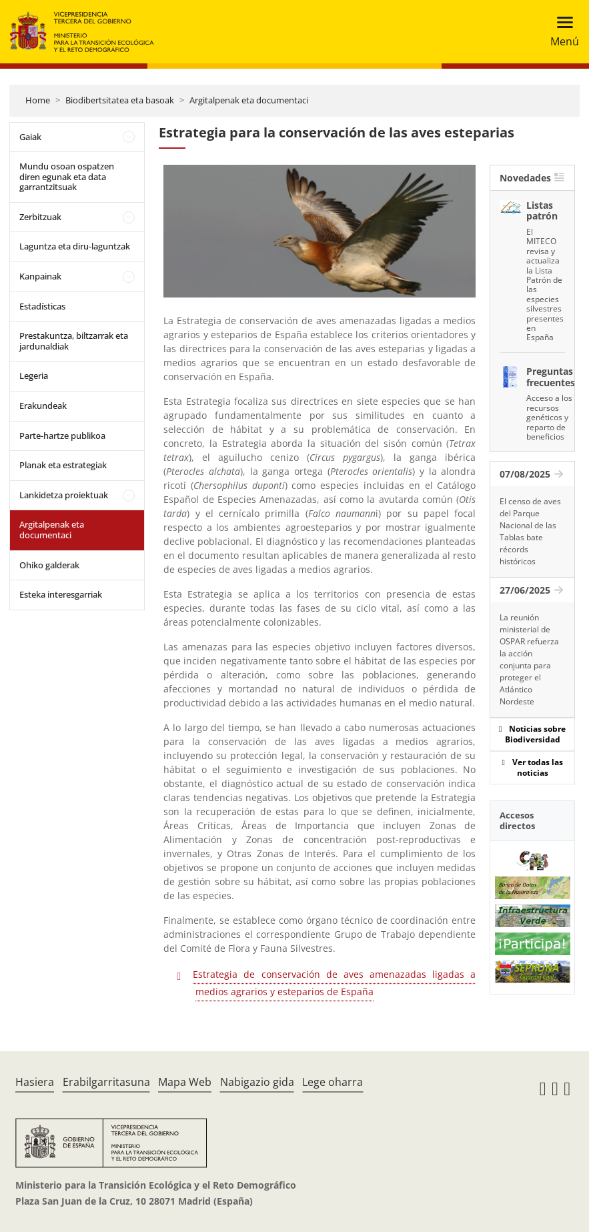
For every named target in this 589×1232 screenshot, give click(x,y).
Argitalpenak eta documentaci (248, 100)
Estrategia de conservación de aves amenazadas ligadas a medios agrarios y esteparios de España (334, 983)
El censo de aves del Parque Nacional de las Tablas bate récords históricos (530, 531)
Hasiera (34, 1082)
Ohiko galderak (49, 565)
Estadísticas (42, 306)
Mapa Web (184, 1082)
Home (37, 100)
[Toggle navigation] (561, 31)
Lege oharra (332, 1082)
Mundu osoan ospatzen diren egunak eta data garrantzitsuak (66, 176)
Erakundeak (43, 406)
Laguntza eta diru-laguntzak (74, 246)
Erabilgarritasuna (106, 1082)
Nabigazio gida (257, 1082)
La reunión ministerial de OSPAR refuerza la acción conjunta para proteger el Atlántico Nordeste (529, 659)
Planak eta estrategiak (63, 465)
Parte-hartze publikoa (62, 436)
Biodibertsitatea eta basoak (119, 100)
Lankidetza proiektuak (63, 495)
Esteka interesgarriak (60, 594)
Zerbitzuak (40, 217)
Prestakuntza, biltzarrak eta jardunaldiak (73, 341)
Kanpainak (40, 276)
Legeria (33, 376)
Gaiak (30, 137)
